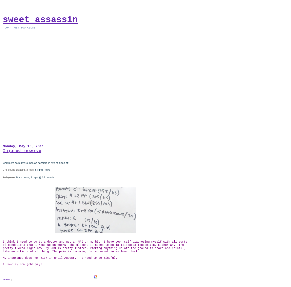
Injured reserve (22, 150)
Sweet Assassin (40, 20)
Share (6, 280)
